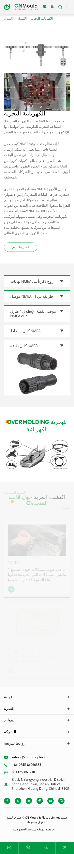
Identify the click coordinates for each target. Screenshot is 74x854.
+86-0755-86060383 (26, 765)
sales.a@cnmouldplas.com (31, 757)
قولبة (8, 697)
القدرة (9, 709)
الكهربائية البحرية (42, 18)
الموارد (10, 720)
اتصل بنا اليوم (20, 247)
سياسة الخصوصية (24, 829)
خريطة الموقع (46, 829)
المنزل (8, 18)
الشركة (10, 732)
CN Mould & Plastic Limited (43, 817)
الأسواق (22, 18)
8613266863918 (23, 772)
